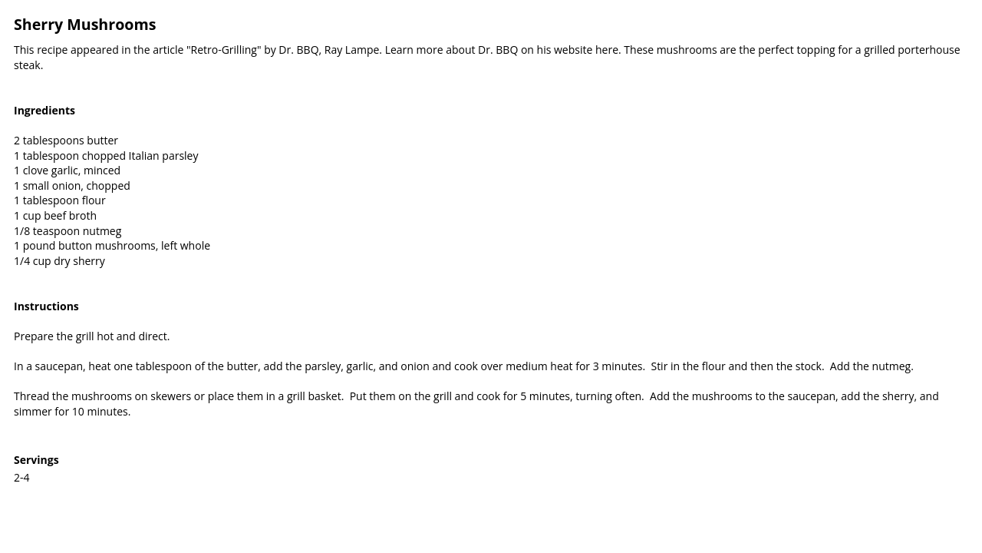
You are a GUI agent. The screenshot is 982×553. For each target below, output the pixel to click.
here (606, 49)
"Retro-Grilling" (224, 49)
